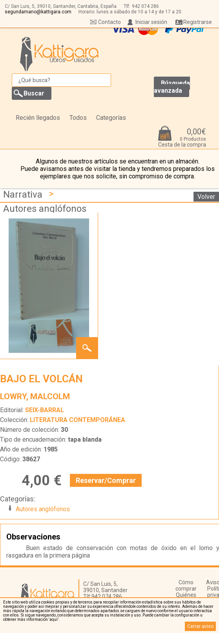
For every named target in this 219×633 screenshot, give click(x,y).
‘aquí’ (53, 619)
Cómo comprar (186, 585)
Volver (206, 196)
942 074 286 (145, 6)
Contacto (109, 22)
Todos (78, 117)
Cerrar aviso (200, 626)
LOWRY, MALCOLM (35, 396)
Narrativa (22, 194)
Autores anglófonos (44, 208)
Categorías (111, 117)
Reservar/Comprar (106, 480)
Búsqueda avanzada (172, 86)
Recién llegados (38, 117)
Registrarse (197, 22)
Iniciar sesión (151, 22)
